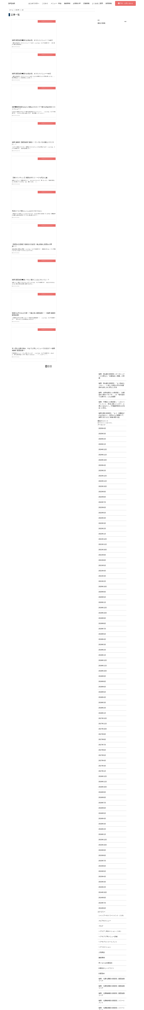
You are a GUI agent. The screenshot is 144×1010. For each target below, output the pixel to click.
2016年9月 (102, 607)
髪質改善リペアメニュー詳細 (108, 916)
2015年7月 (102, 676)
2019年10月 (103, 428)
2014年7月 (102, 718)
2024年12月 (103, 265)
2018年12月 (103, 476)
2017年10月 (103, 544)
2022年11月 (103, 296)
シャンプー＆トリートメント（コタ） (112, 731)
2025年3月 (102, 249)
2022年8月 (102, 312)
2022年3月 (102, 338)
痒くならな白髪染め (105, 778)
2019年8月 (102, 439)
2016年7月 (102, 618)
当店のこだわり (72, 936)
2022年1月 (102, 349)
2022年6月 (102, 323)
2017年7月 (102, 560)
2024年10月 (103, 275)
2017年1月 (102, 586)
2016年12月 (103, 592)
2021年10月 (103, 365)
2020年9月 (102, 407)
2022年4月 (102, 333)
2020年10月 (103, 402)
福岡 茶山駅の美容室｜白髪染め (110, 870)
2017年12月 (103, 534)
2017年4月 (102, 576)
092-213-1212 (50, 980)
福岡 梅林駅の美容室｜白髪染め (110, 865)
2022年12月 (103, 291)
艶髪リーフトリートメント (108, 906)
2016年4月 (102, 634)
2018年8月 (102, 497)
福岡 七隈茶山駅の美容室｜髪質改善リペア (112, 839)
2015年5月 (102, 686)
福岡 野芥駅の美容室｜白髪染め (110, 875)
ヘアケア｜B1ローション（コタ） (110, 746)
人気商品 (102, 768)
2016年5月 (102, 628)
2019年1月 (102, 470)
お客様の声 (77, 3)
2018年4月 (102, 512)
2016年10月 (103, 602)
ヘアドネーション (105, 762)
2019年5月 (102, 449)
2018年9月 (102, 491)
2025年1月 (102, 259)
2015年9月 (102, 665)
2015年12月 (103, 655)
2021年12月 (103, 354)
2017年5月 (102, 570)
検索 (99, 20)
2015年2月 (102, 702)
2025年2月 (102, 254)
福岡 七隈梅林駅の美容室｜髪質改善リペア (112, 809)
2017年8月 (102, 555)
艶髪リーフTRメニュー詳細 (108, 900)
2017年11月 (103, 539)
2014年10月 (103, 708)
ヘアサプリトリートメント (108, 757)
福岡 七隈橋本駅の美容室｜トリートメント (112, 817)
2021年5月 (102, 381)
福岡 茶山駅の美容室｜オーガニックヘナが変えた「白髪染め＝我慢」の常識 (112, 191)
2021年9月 (102, 370)
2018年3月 (102, 518)
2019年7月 (102, 444)
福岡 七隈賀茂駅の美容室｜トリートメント (112, 846)
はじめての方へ (33, 3)
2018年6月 (102, 502)
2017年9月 (102, 549)
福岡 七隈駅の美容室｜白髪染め (110, 859)
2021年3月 (102, 391)
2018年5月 (102, 507)
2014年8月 (102, 713)
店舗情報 (86, 3)
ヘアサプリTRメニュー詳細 (108, 752)
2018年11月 (103, 481)
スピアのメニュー (105, 736)
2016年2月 (102, 644)
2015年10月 (103, 660)
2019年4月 (102, 454)
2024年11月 (103, 270)
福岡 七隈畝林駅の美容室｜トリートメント (112, 824)
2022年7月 (102, 317)
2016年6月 (102, 623)
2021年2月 (102, 396)
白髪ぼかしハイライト (106, 783)
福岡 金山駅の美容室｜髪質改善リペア (112, 887)
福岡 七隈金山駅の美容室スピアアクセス (112, 853)
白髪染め (102, 789)
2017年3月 (102, 581)
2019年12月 (103, 423)
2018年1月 (102, 528)
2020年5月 (102, 412)
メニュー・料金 (56, 3)
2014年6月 (102, 723)
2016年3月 (102, 639)
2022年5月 (102, 328)
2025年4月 (102, 244)
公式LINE (49, 983)
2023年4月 (102, 280)
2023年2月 (102, 286)
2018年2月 (102, 523)
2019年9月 (102, 433)
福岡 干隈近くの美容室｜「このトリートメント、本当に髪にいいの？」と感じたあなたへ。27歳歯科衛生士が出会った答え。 (112, 220)
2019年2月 (102, 465)
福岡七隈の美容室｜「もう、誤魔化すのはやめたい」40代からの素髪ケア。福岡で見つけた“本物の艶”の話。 (112, 230)
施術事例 (67, 3)
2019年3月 (102, 460)
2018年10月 (103, 486)
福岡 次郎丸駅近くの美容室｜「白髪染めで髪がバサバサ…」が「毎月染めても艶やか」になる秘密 (112, 210)
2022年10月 (103, 302)
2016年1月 (102, 650)
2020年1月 (102, 418)
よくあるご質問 (97, 3)
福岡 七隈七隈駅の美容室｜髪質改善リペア (112, 795)
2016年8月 (102, 613)
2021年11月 (103, 360)
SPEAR (48, 966)
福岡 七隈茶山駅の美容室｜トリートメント (112, 831)
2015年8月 (102, 671)
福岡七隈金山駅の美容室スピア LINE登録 (112, 894)
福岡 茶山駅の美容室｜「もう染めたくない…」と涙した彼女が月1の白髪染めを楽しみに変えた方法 (112, 201)
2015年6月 (102, 681)
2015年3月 (102, 697)
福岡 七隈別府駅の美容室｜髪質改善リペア (112, 802)
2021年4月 (102, 386)
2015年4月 (102, 692)
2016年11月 (103, 597)
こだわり (45, 3)
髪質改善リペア (104, 911)
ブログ (101, 741)
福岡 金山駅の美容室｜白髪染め (110, 881)
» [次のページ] (50, 181)
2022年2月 (102, 344)
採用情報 (109, 3)
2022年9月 (102, 307)
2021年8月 (102, 375)
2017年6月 (102, 565)
